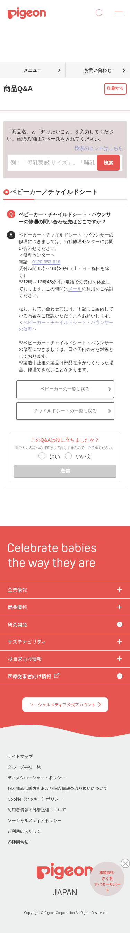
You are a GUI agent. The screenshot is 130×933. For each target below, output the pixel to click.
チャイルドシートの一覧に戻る (65, 410)
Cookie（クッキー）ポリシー (35, 799)
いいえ (84, 456)
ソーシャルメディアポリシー (34, 820)
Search (99, 13)
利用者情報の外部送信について (37, 809)
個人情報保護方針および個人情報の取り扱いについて (57, 788)
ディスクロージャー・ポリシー (36, 777)
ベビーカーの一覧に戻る (65, 389)
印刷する (115, 88)
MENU (116, 13)
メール (75, 288)
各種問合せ (18, 842)
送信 (65, 470)
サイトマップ (20, 756)
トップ (8, 30)
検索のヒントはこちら (99, 148)
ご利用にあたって (24, 831)
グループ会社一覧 (24, 767)
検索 (108, 162)
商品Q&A (30, 30)
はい (55, 456)
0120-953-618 (46, 261)
